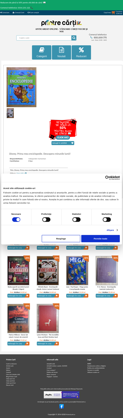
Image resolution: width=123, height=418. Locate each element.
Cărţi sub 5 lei (10, 379)
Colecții (8, 372)
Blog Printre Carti (11, 377)
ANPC (89, 364)
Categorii (41, 52)
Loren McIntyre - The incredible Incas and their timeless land (48, 336)
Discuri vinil (9, 385)
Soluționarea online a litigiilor (96, 366)
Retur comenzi (51, 374)
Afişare (110, 230)
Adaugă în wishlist (62, 143)
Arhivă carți (9, 366)
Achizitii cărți (51, 364)
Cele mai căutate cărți (13, 374)
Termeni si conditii (93, 370)
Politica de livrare (52, 372)
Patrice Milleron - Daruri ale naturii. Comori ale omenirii (18, 336)
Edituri (8, 370)
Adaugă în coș (18, 247)
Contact (49, 368)
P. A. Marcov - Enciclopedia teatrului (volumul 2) (106, 288)
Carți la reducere (11, 364)
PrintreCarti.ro (70, 414)
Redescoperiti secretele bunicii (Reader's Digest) (18, 288)
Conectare (4, 13)
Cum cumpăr (33, 13)
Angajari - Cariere (52, 377)
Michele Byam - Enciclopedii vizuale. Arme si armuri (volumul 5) (48, 289)
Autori (8, 368)
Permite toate (100, 238)
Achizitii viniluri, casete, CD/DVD (57, 366)
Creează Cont (18, 13)
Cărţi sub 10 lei (10, 383)
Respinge (61, 238)
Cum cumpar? (51, 370)
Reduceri (81, 52)
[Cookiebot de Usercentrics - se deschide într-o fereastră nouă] (107, 178)
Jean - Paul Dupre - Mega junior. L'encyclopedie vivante (77, 288)
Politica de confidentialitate (96, 368)
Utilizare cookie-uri (93, 372)
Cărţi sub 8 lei (10, 381)
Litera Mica (21, 173)
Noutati (61, 52)
